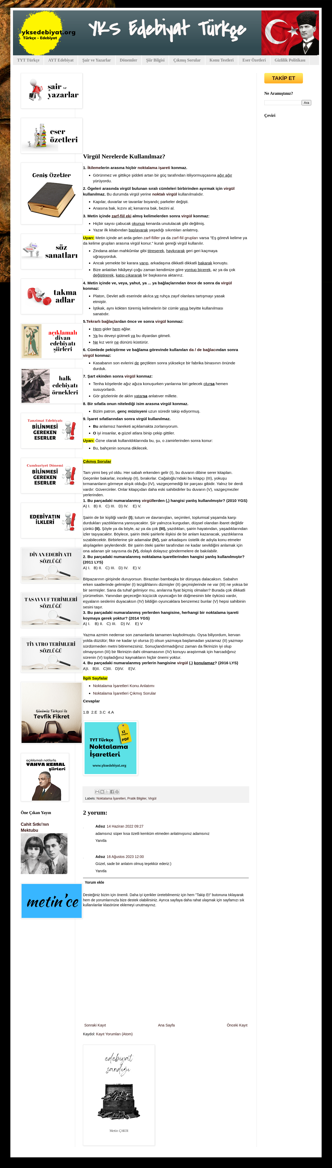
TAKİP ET (283, 78)
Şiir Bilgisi (155, 60)
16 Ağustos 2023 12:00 (125, 857)
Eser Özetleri (254, 60)
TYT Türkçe (28, 60)
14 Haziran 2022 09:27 (125, 826)
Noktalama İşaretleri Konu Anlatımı (124, 685)
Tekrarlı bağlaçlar (102, 321)
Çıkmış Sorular (186, 60)
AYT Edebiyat (60, 60)
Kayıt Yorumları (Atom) (114, 1034)
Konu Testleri (222, 60)
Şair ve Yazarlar (96, 60)
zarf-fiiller (152, 238)
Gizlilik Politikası (290, 60)
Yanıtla (101, 840)
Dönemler (128, 60)
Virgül (152, 798)
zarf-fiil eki (121, 216)
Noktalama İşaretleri (111, 798)
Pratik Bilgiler (136, 798)
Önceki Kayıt (237, 1025)
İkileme (94, 167)
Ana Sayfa (166, 1025)
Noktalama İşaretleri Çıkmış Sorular (124, 693)
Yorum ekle (94, 882)
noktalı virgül (164, 194)
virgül (229, 188)
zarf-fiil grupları (185, 238)
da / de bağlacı (203, 349)
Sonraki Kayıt (95, 1025)
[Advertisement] (166, 112)
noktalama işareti (153, 167)
